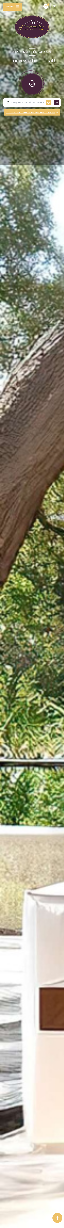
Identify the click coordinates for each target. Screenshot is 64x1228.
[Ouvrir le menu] (12, 7)
